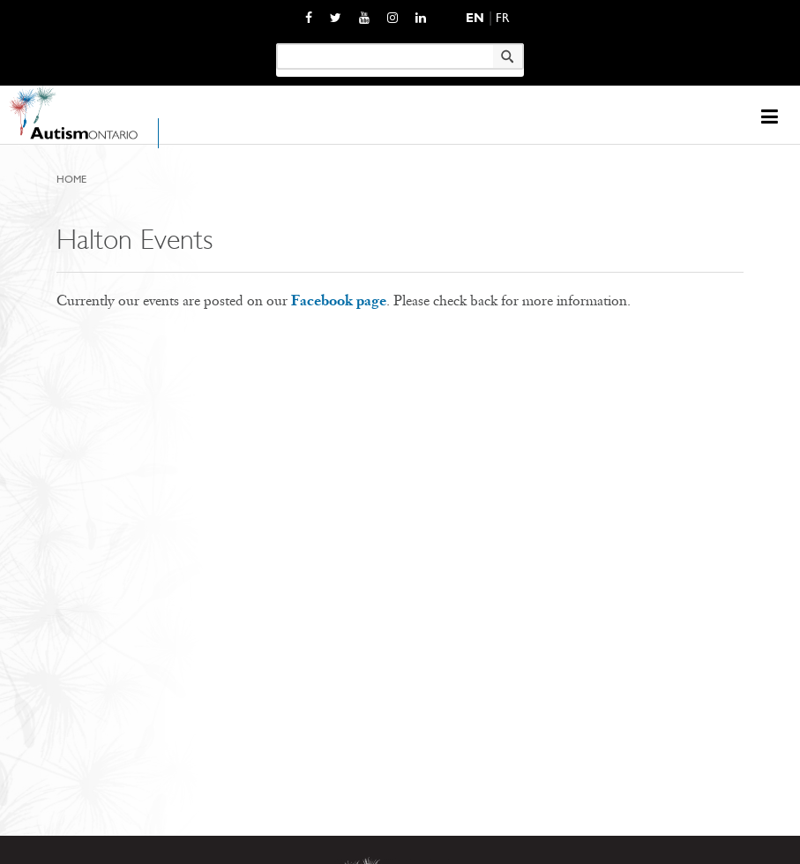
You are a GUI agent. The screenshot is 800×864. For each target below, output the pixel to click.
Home (71, 179)
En (475, 18)
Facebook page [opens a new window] (338, 300)
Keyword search (275, 42)
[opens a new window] (308, 17)
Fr (502, 18)
